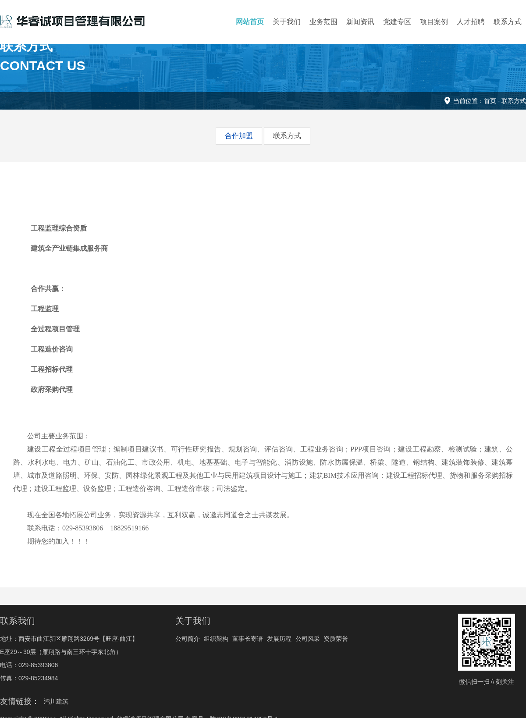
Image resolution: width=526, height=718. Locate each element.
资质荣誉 (335, 638)
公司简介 (187, 638)
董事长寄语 (247, 638)
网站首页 (250, 21)
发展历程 (279, 638)
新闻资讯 (360, 21)
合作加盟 (239, 135)
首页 (490, 100)
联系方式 (508, 21)
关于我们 (287, 21)
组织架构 (216, 638)
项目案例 (434, 21)
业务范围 (323, 21)
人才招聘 (471, 21)
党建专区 (397, 21)
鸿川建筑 (56, 701)
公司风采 (307, 638)
